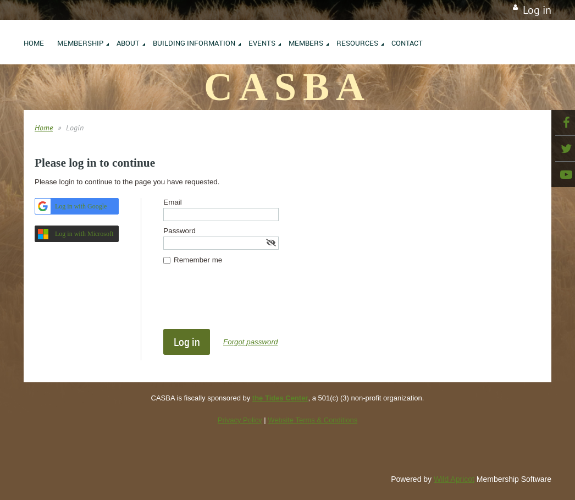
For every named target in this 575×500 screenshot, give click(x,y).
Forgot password (250, 342)
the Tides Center (280, 398)
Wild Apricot (454, 479)
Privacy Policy (240, 420)
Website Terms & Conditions (312, 420)
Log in (537, 10)
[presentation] (246, 302)
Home (44, 128)
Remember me (198, 260)
